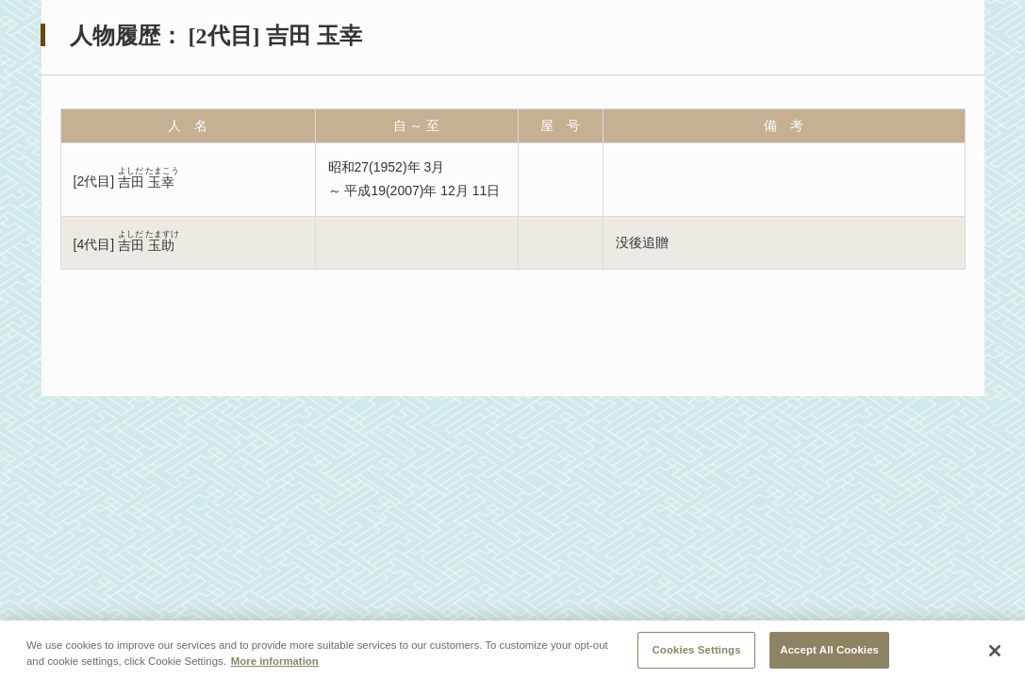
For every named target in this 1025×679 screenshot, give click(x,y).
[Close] (995, 656)
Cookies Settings (697, 654)
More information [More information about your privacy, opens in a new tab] (275, 665)
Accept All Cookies (829, 654)
